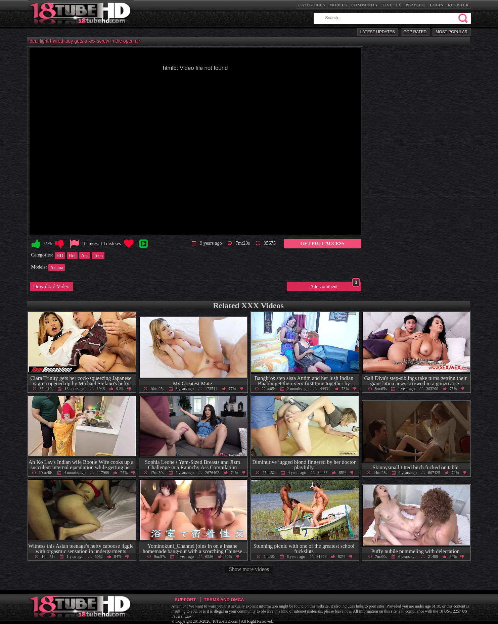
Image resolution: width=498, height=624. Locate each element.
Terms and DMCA (224, 599)
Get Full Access (323, 243)
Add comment (335, 285)
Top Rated (415, 32)
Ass (84, 255)
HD (59, 255)
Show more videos (249, 569)
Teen (98, 255)
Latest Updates (377, 32)
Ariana (56, 267)
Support (185, 599)
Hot (72, 255)
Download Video (51, 286)
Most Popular (451, 32)
